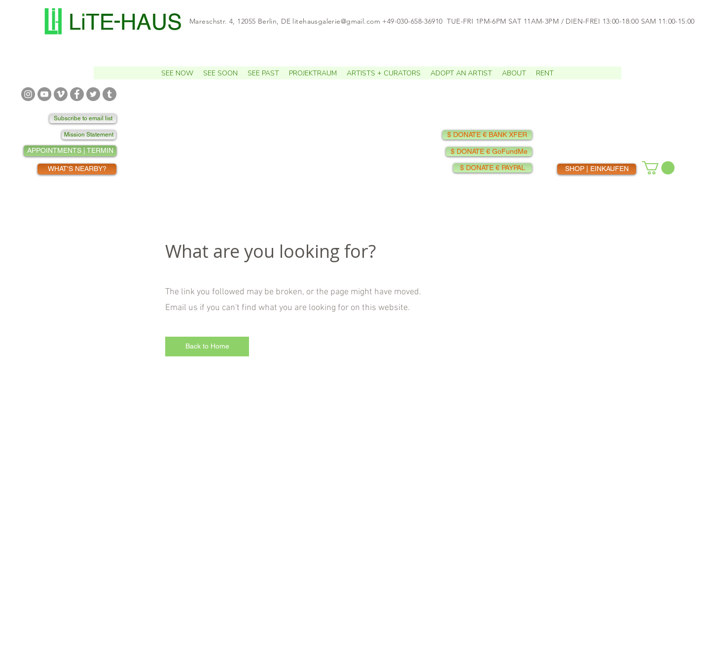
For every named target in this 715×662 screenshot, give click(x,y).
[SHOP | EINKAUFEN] (596, 169)
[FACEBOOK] (77, 94)
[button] (220, 73)
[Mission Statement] (89, 134)
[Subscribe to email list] (82, 118)
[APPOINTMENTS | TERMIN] (70, 150)
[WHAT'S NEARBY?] (76, 169)
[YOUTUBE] (44, 94)
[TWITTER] (93, 94)
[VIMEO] (61, 94)
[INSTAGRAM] (28, 94)
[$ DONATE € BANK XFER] (487, 134)
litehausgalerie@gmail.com (336, 21)
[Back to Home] (207, 346)
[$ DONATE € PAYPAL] (492, 168)
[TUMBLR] (109, 94)
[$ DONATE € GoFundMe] (489, 151)
